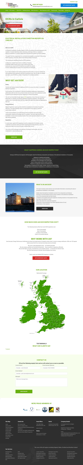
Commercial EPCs (9, 454)
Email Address (19, 371)
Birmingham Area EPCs (41, 454)
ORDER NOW (14, 137)
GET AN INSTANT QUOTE (14, 25)
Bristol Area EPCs (52, 453)
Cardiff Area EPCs (40, 456)
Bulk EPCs (19, 10)
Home (7, 10)
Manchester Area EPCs (41, 453)
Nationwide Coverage (22, 456)
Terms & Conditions (9, 427)
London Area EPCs (40, 451)
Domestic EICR (21, 453)
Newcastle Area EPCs (53, 458)
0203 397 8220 (38, 4)
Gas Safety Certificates (10, 458)
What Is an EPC (9, 433)
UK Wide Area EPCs (71, 454)
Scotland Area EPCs (71, 456)
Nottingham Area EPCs (53, 451)
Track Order (61, 10)
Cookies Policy (8, 428)
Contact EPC (8, 436)
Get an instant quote (69, 5)
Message (17, 376)
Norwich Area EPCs (71, 451)
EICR (25, 97)
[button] (12, 10)
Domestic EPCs (9, 451)
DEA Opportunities (21, 458)
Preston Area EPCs (52, 454)
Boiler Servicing (9, 456)
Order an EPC (8, 425)
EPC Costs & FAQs (21, 424)
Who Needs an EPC (9, 435)
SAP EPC (7, 453)
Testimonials (54, 10)
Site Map (7, 438)
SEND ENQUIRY (23, 391)
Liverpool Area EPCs (40, 458)
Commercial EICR (21, 454)
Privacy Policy (8, 430)
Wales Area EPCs (70, 458)
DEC (6, 459)
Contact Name (19, 365)
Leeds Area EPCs (52, 456)
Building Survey (26, 10)
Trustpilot (8, 349)
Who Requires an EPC (45, 10)
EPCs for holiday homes (22, 425)
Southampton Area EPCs (72, 453)
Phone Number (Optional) (48, 365)
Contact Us (67, 10)
